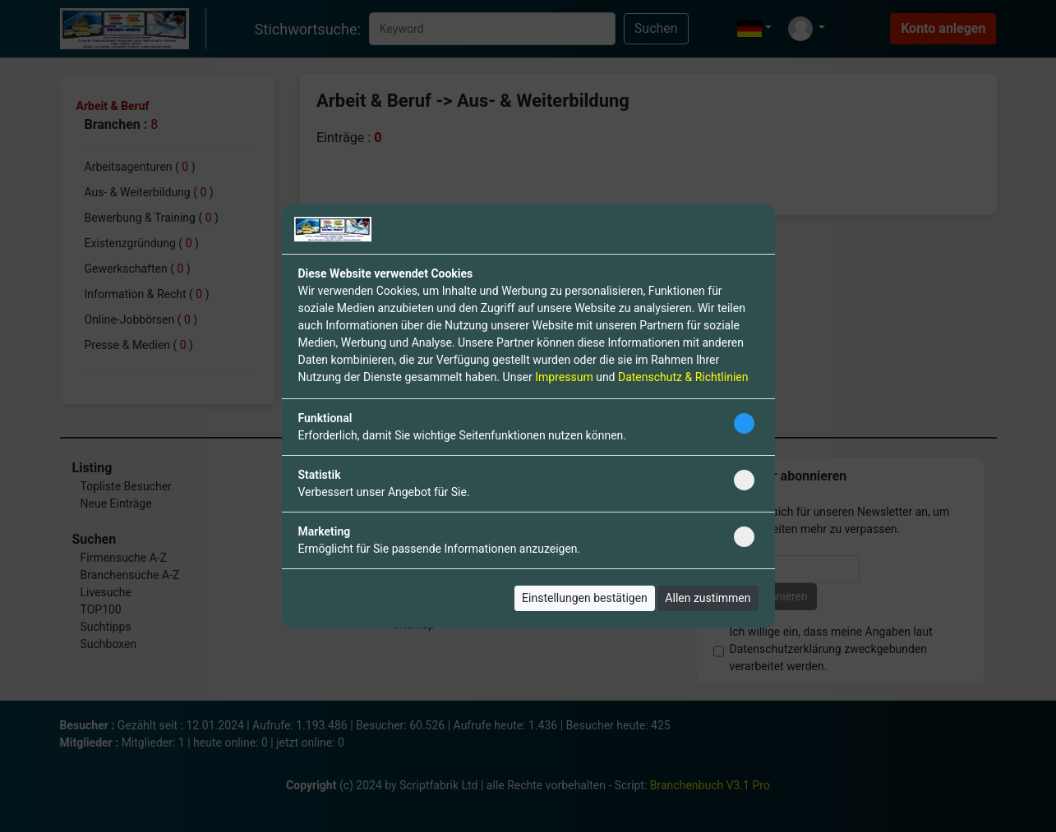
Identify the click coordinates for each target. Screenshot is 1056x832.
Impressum (564, 377)
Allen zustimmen (707, 597)
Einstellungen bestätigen (585, 597)
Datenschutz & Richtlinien (683, 377)
